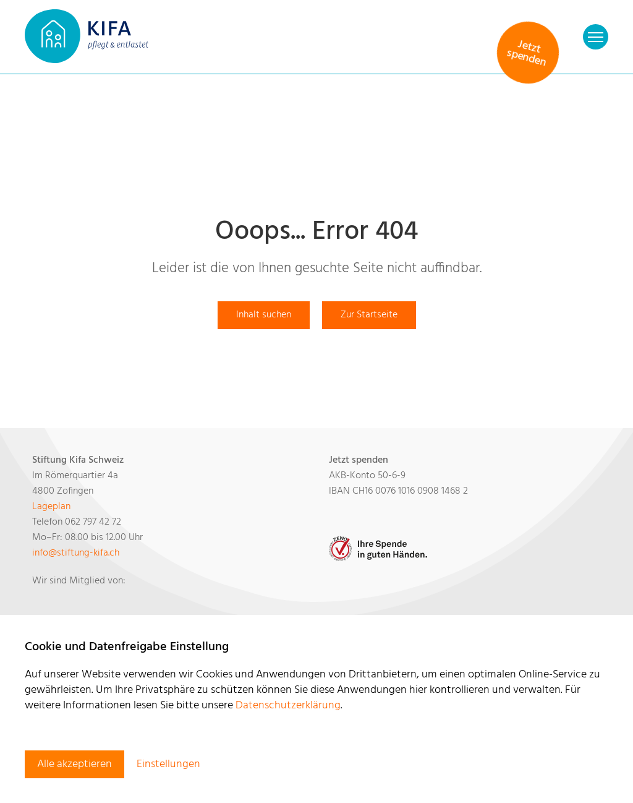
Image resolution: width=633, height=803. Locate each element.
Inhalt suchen (263, 315)
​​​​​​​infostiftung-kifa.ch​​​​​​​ (75, 553)
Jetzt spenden (526, 53)
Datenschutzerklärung (288, 706)
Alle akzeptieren (74, 764)
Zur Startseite (369, 315)
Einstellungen (168, 764)
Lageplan (51, 507)
